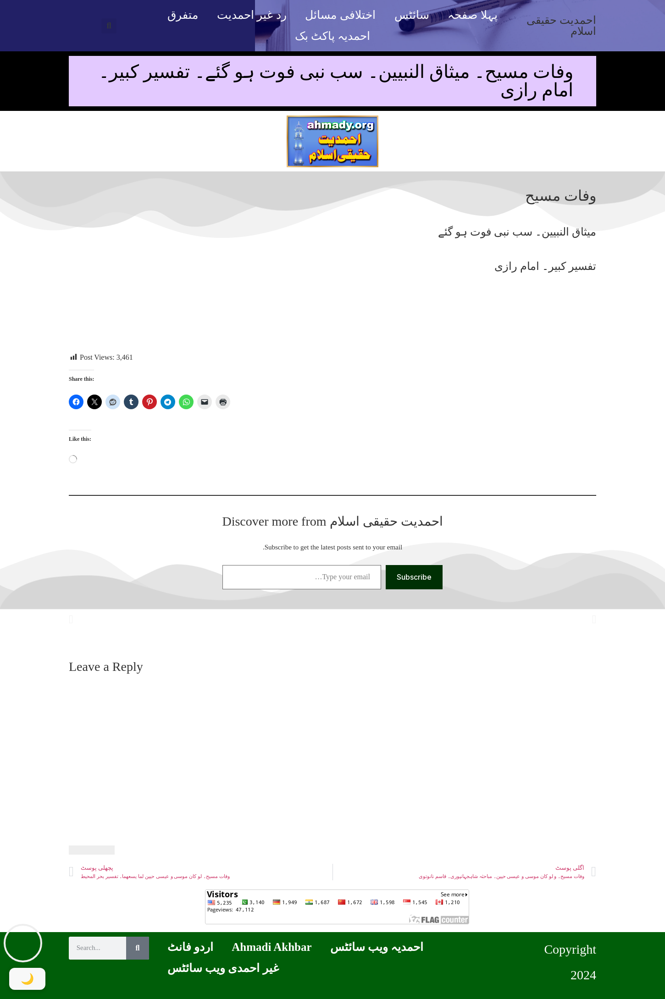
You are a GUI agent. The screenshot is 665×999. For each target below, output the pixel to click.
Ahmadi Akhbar (271, 947)
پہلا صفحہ (472, 15)
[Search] (137, 948)
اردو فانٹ (190, 947)
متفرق (182, 15)
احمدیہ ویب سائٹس (377, 947)
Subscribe (414, 577)
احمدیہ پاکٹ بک (333, 36)
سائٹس (411, 15)
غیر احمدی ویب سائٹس (223, 968)
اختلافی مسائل (340, 15)
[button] (108, 25)
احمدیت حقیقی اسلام (561, 25)
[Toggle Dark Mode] (27, 979)
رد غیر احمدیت (252, 15)
